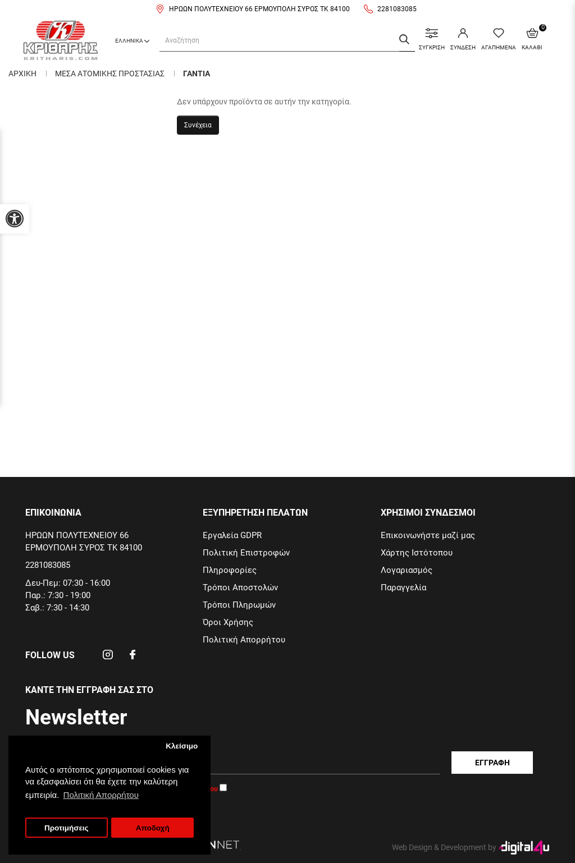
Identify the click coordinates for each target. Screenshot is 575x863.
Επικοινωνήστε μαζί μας (428, 535)
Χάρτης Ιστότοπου (417, 553)
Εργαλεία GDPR (232, 535)
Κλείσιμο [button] (182, 746)
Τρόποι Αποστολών (240, 587)
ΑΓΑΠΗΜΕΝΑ (498, 39)
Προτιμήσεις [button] (66, 828)
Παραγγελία (403, 587)
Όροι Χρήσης (228, 622)
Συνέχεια (198, 125)
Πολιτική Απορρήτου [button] (101, 795)
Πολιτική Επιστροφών (246, 553)
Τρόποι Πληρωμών (239, 605)
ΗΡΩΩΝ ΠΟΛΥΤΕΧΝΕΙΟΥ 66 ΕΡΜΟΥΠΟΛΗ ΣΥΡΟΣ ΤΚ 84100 (259, 9)
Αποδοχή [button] (153, 828)
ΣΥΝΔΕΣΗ (463, 39)
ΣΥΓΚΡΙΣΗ (432, 39)
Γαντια (196, 73)
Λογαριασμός (406, 570)
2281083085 (397, 9)
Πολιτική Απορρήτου (244, 640)
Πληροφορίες (230, 570)
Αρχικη (22, 73)
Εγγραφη (492, 762)
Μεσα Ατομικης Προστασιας (110, 73)
